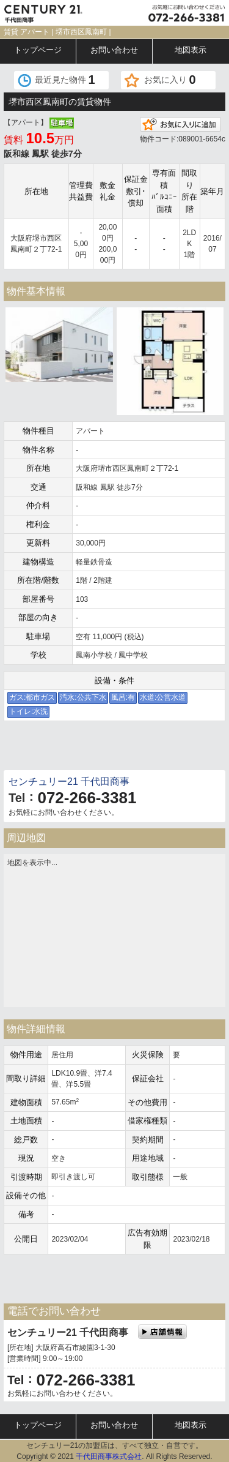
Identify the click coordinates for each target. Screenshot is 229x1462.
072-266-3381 (86, 798)
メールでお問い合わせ (58, 748)
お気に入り (170, 79)
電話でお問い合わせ (171, 748)
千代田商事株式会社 (109, 1456)
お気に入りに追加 (180, 124)
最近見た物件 (65, 79)
